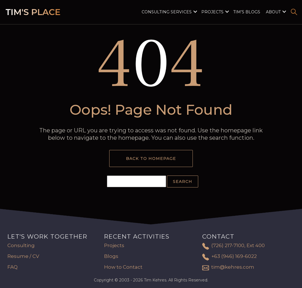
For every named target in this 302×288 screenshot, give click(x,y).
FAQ (12, 267)
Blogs (111, 256)
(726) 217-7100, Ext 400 (238, 245)
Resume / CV (23, 256)
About (273, 11)
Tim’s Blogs (246, 11)
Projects (212, 11)
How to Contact (123, 267)
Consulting (21, 245)
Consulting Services (167, 11)
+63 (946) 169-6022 (234, 256)
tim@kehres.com (232, 267)
